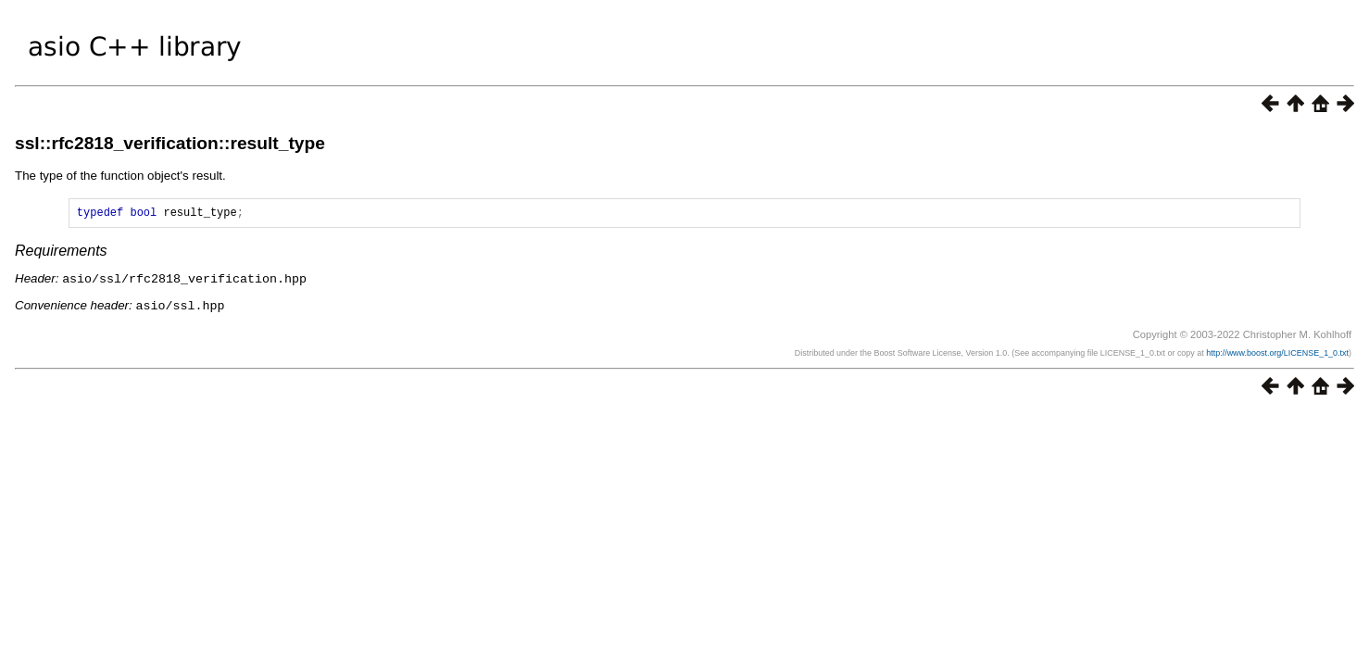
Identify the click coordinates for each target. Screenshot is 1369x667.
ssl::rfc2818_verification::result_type (170, 143)
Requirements (61, 253)
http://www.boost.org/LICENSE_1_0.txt (1277, 354)
